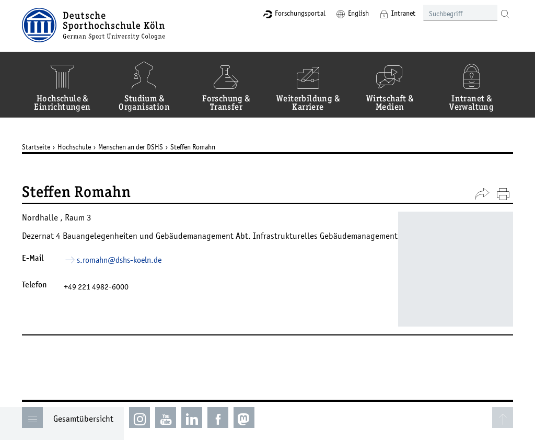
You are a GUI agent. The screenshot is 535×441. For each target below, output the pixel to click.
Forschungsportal (300, 13)
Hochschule (74, 147)
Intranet (403, 13)
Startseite (36, 147)
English (358, 13)
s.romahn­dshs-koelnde (119, 259)
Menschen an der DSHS (130, 147)
